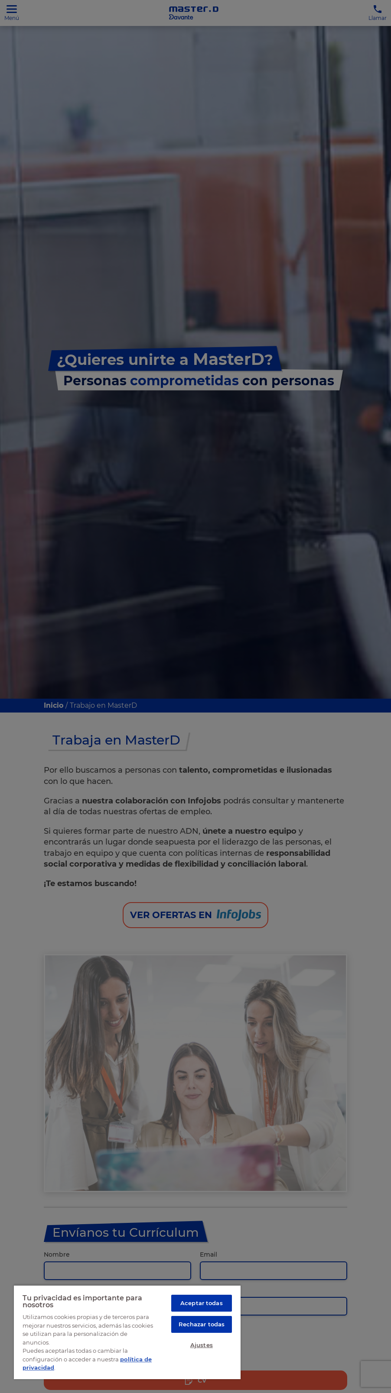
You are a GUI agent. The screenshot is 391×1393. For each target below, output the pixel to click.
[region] (127, 1332)
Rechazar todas (202, 1324)
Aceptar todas (201, 1302)
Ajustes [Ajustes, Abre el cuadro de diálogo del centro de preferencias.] (201, 1344)
